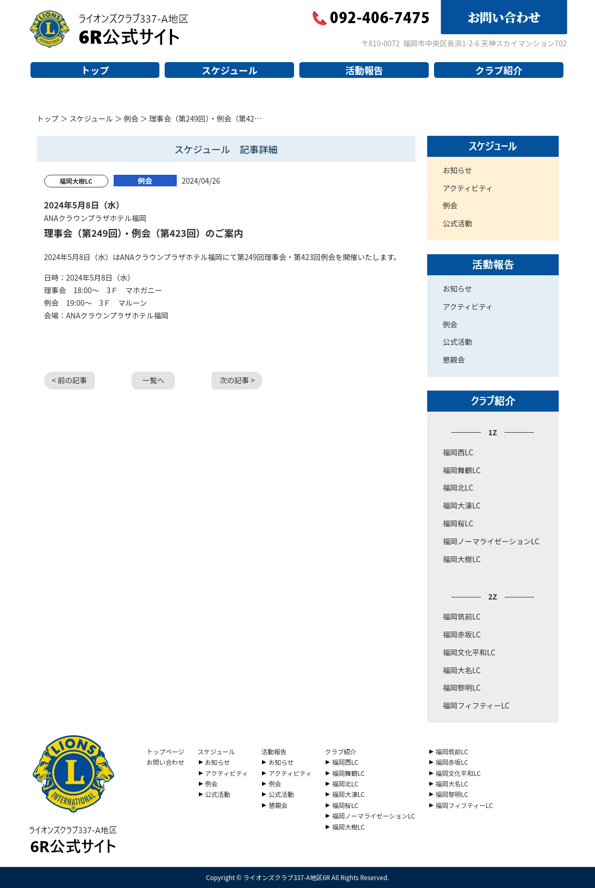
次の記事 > (237, 380)
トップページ (166, 751)
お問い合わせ (166, 761)
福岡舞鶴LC (462, 470)
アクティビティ (468, 188)
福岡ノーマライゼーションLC (491, 541)
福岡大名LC (462, 670)
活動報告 (364, 70)
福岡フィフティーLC (476, 705)
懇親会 (454, 359)
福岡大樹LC (462, 559)
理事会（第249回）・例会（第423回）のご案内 (144, 233)
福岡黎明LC (462, 687)
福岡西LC (458, 452)
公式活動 (457, 223)
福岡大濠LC (462, 505)
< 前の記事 (69, 380)
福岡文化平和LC (469, 652)
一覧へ (153, 380)
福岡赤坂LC (462, 634)
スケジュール (229, 70)
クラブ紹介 (498, 70)
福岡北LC (458, 487)
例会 (131, 118)
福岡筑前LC (462, 616)
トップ (94, 70)
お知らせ (457, 170)
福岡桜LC (458, 523)
